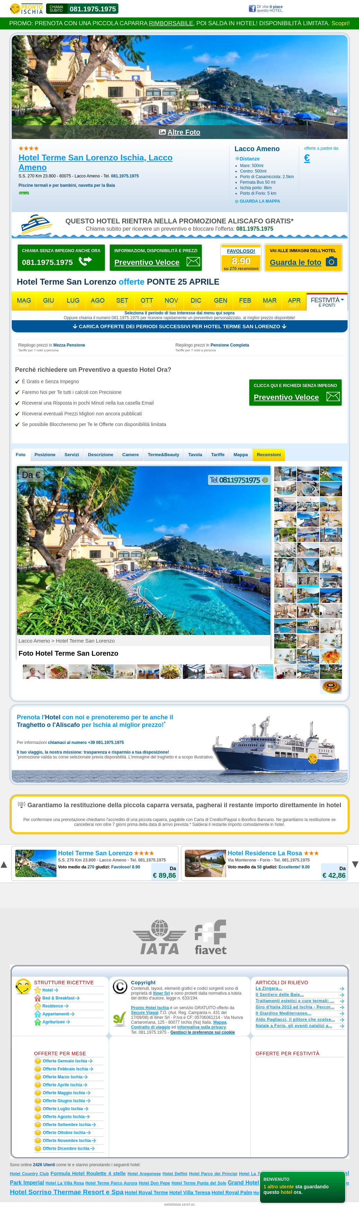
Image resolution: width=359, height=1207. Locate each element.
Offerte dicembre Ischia (66, 1148)
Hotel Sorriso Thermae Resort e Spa (67, 1192)
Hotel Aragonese (144, 1173)
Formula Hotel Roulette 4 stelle (88, 1173)
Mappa (241, 454)
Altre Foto (184, 132)
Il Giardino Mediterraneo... (284, 1013)
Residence (53, 1006)
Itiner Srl (161, 993)
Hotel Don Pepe (154, 1183)
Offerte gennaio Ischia (65, 1061)
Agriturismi (54, 1022)
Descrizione (100, 454)
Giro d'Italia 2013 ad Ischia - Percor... (295, 1007)
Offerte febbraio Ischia (65, 1069)
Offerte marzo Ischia (63, 1077)
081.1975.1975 (93, 9)
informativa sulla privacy (201, 1027)
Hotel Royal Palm (232, 1192)
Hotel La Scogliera (257, 1173)
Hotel (48, 990)
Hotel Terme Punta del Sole (199, 1183)
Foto (21, 454)
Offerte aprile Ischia (62, 1084)
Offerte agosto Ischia (64, 1116)
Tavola (195, 454)
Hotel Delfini (175, 1173)
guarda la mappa (260, 201)
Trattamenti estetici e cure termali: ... (295, 1000)
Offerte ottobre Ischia (64, 1132)
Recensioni (269, 454)
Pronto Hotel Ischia (150, 1007)
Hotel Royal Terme (146, 1192)
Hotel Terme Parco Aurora (111, 1183)
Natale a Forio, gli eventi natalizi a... (294, 1025)
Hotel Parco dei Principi (213, 1173)
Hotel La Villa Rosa (65, 1183)
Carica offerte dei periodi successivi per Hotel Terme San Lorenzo (179, 326)
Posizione (45, 454)
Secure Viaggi (145, 1012)
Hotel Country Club (29, 1173)
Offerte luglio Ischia (63, 1108)
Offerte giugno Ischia (64, 1100)
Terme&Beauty (163, 454)
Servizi (71, 454)
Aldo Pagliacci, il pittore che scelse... (295, 1019)
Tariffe (218, 454)
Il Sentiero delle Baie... (280, 994)
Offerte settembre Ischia (67, 1124)
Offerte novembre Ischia (67, 1140)
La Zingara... (269, 988)
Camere (130, 454)
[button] (202, 1032)
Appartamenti (56, 1014)
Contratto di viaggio (150, 1027)
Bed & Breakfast (59, 998)
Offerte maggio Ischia (64, 1092)
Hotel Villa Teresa (189, 1192)
